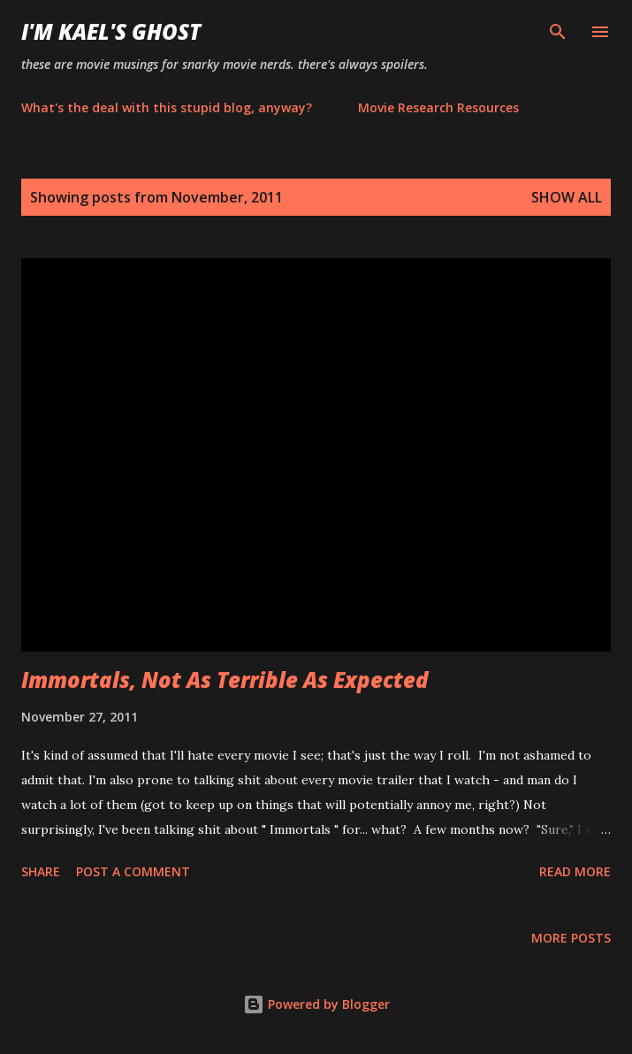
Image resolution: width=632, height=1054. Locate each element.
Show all (566, 197)
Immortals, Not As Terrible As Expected (225, 679)
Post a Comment (133, 871)
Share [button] (40, 871)
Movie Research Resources (438, 107)
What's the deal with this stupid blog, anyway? (166, 107)
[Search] (557, 31)
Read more (575, 871)
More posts (571, 937)
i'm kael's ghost (111, 31)
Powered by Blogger (316, 1004)
